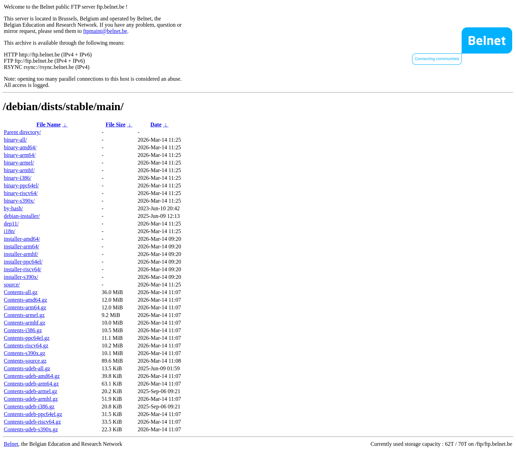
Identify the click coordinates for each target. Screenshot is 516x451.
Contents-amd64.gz (25, 300)
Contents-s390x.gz (24, 353)
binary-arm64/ (20, 155)
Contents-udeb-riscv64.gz (32, 422)
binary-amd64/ (20, 147)
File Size (115, 124)
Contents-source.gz (25, 361)
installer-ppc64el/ (23, 262)
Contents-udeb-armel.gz (30, 391)
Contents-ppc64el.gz (27, 338)
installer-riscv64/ (22, 269)
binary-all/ (15, 140)
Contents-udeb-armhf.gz (31, 399)
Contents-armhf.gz (24, 323)
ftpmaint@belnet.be (105, 31)
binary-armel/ (19, 163)
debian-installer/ (22, 216)
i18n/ (9, 231)
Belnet (11, 444)
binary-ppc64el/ (21, 185)
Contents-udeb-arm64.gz (31, 384)
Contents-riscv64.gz (26, 345)
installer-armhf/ (21, 254)
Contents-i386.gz (23, 330)
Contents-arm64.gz (25, 307)
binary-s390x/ (19, 201)
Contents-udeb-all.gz (27, 368)
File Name (48, 124)
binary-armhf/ (19, 170)
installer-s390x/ (21, 277)
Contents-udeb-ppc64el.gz (33, 414)
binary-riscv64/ (21, 193)
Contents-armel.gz (24, 315)
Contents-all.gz (20, 292)
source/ (12, 285)
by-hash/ (13, 208)
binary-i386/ (17, 178)
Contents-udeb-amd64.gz (32, 376)
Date (155, 124)
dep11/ (11, 224)
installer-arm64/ (21, 246)
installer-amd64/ (22, 239)
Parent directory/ (22, 132)
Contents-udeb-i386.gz (29, 406)
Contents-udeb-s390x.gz (31, 429)
